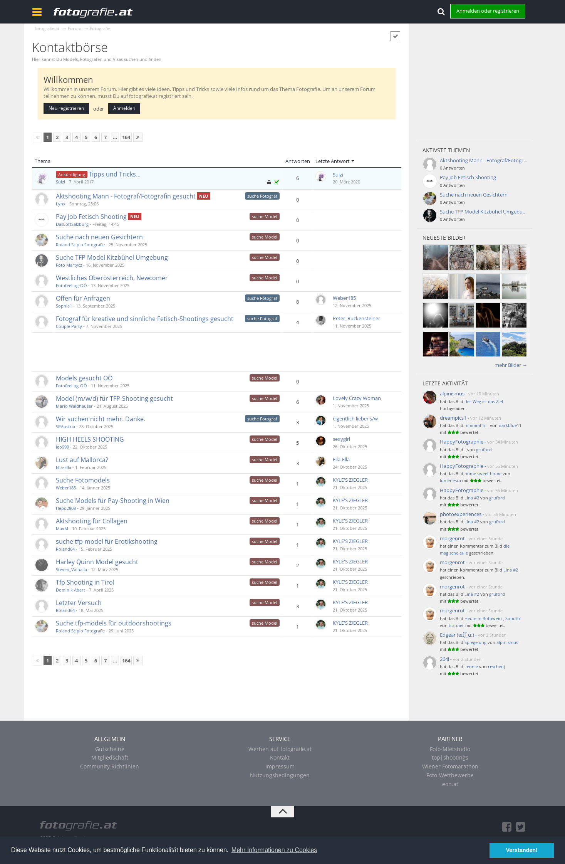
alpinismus (452, 393)
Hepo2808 (66, 508)
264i (444, 659)
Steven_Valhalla (71, 569)
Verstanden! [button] (522, 850)
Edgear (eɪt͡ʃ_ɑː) (457, 634)
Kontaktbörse (70, 47)
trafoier (456, 625)
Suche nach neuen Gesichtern (99, 237)
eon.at (450, 784)
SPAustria (65, 426)
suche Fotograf (262, 196)
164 (126, 137)
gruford (484, 449)
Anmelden (124, 108)
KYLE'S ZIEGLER (350, 479)
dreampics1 (453, 417)
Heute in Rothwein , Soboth (492, 618)
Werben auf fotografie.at (280, 749)
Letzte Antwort (332, 161)
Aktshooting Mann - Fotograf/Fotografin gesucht (126, 196)
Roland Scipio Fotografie (80, 244)
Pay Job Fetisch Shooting (91, 216)
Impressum (280, 766)
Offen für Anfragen (83, 298)
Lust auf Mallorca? (82, 460)
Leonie (471, 666)
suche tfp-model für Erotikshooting (107, 541)
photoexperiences (460, 514)
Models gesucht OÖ (84, 378)
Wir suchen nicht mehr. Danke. (100, 419)
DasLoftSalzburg (72, 224)
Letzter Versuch (79, 602)
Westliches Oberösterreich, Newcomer (112, 278)
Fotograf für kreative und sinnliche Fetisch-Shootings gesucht (144, 318)
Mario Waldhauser (74, 406)
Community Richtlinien (109, 766)
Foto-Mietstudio (450, 749)
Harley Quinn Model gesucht (97, 562)
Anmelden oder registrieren (487, 10)
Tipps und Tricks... (115, 174)
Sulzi (60, 182)
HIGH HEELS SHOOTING (90, 439)
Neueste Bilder (444, 237)
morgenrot (452, 538)
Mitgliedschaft (109, 757)
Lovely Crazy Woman (357, 398)
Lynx (60, 204)
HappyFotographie (461, 441)
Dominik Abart (70, 590)
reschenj (496, 666)
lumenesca (450, 480)
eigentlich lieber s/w (355, 418)
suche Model (264, 216)
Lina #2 (471, 498)
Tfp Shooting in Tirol (85, 582)
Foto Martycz (69, 265)
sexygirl (341, 438)
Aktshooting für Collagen (91, 521)
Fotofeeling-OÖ (71, 285)
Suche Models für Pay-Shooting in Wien (112, 500)
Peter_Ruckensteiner (356, 318)
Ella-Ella (63, 467)
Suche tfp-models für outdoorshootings (113, 623)
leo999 (62, 447)
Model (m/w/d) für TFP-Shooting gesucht (114, 398)
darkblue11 (510, 425)
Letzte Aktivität (445, 383)
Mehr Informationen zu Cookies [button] (274, 850)
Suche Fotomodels (83, 480)
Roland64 (65, 549)
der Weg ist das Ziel (483, 401)
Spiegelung (475, 642)
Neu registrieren (66, 108)
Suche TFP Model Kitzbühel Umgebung (112, 257)
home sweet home (482, 473)
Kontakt (280, 757)
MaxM (62, 528)
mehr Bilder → (511, 364)
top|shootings (450, 757)
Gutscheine (109, 749)
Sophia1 (64, 306)
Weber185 (344, 297)
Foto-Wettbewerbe (450, 775)
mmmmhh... (476, 425)
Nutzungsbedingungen (280, 775)
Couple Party (69, 326)
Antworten (297, 161)
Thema (42, 161)
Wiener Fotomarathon (450, 766)
